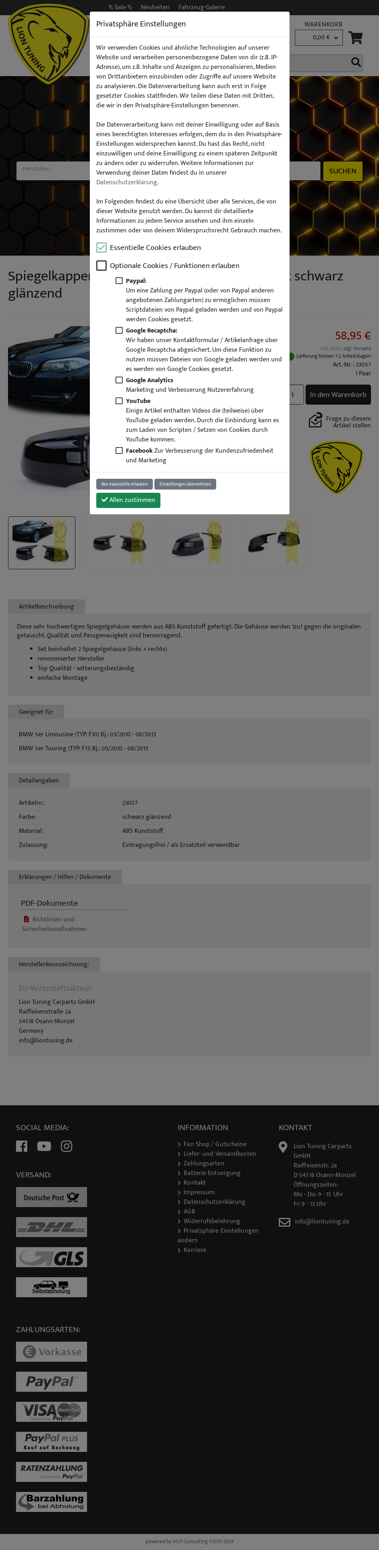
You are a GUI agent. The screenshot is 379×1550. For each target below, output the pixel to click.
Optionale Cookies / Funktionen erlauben (174, 266)
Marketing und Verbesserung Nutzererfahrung (190, 385)
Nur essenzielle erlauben (124, 484)
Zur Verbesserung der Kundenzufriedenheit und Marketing (200, 455)
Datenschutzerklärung (126, 182)
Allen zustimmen (128, 500)
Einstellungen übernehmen (185, 484)
